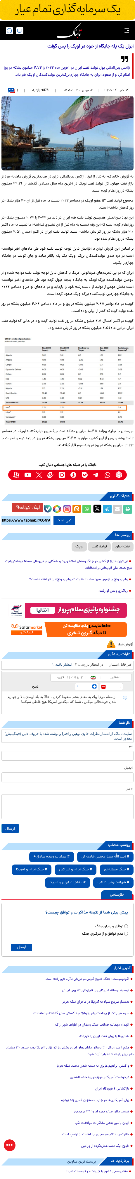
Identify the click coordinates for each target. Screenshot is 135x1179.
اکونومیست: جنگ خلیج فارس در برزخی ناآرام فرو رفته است (87, 979)
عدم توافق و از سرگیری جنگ (102, 934)
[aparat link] (16, 474)
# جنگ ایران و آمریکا (31, 869)
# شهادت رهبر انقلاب (113, 882)
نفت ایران (122, 546)
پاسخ (35, 686)
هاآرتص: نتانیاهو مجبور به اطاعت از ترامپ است (95, 1134)
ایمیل (128, 768)
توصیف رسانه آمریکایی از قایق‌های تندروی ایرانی (95, 990)
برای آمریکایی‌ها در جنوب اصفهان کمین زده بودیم (95, 1100)
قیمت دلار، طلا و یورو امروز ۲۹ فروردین (101, 1111)
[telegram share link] (107, 509)
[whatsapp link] (107, 474)
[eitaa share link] (76, 509)
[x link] (39, 474)
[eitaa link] (50, 474)
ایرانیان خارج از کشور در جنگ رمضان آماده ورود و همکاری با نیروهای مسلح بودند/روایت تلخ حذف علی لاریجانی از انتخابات (68, 565)
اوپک (79, 546)
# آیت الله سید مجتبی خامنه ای (105, 857)
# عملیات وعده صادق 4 (52, 857)
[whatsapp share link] (86, 509)
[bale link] (84, 474)
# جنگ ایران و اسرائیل (75, 869)
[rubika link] (118, 474)
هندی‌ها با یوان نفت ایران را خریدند (104, 1036)
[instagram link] (61, 474)
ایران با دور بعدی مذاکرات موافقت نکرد (102, 1123)
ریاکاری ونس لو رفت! (113, 591)
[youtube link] (27, 474)
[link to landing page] (69, 31)
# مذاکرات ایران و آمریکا (67, 882)
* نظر (129, 789)
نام (131, 746)
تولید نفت (99, 546)
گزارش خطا (126, 644)
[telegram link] (96, 474)
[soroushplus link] (73, 474)
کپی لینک (64, 520)
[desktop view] (19, 30)
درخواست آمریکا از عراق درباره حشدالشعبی (99, 1077)
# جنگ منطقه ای (116, 869)
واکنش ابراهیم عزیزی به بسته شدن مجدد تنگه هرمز (93, 1066)
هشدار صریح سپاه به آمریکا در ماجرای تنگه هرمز (96, 1002)
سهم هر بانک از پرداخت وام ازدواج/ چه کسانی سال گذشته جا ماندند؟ (81, 1013)
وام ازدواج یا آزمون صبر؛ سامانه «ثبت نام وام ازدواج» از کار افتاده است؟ (78, 579)
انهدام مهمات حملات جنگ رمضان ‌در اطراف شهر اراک (92, 1025)
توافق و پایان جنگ (109, 926)
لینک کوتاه (28, 507)
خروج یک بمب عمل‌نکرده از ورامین (105, 1146)
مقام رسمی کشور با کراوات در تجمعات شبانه (97, 1171)
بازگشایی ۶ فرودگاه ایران (112, 1089)
